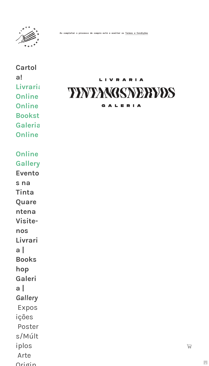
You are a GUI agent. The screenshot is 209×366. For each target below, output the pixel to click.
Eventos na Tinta (27, 182)
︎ (189, 346)
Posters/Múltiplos (27, 336)
